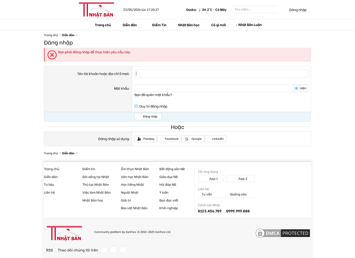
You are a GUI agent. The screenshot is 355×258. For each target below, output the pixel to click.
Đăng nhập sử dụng (113, 138)
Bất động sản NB (172, 168)
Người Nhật (130, 192)
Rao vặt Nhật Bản (134, 207)
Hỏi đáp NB (167, 184)
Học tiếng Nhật (132, 184)
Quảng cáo (236, 194)
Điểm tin (88, 168)
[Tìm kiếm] (258, 9)
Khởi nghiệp (168, 207)
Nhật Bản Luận (250, 24)
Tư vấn (205, 194)
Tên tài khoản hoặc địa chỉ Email (103, 73)
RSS (49, 249)
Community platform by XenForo (132, 231)
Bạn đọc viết (168, 200)
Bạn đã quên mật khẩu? (153, 94)
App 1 (211, 178)
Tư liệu (49, 184)
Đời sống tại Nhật (95, 176)
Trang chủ (103, 24)
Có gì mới (218, 24)
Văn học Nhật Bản (135, 176)
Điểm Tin (159, 24)
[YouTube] (123, 249)
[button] (140, 25)
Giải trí (126, 200)
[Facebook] (104, 249)
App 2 (240, 178)
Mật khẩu (121, 88)
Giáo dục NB (168, 176)
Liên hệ (49, 192)
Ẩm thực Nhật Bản (135, 168)
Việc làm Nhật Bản (96, 192)
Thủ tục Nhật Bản (95, 184)
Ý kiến (163, 192)
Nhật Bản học (189, 24)
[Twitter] (113, 249)
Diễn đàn (130, 24)
